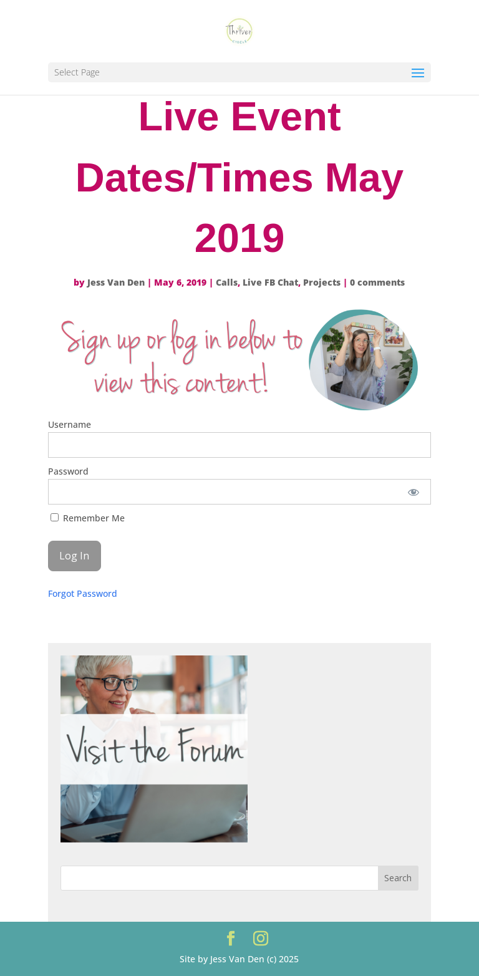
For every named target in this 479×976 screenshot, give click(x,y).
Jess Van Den (116, 282)
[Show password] (413, 492)
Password (68, 471)
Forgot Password (82, 593)
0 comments (377, 282)
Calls (227, 282)
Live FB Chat (270, 282)
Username (69, 424)
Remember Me (88, 518)
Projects (322, 282)
